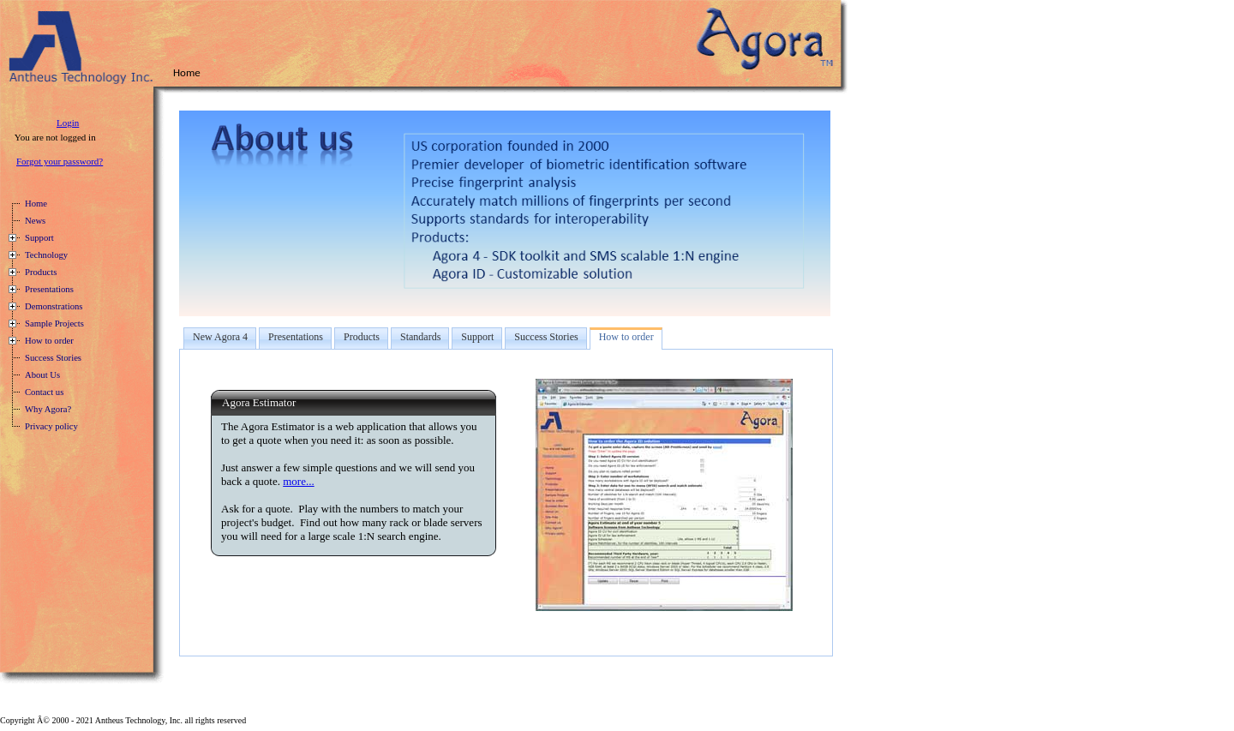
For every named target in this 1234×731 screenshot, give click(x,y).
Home (36, 203)
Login (68, 122)
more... (298, 481)
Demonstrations (53, 306)
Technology (46, 255)
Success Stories (53, 358)
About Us (42, 375)
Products (41, 272)
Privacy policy (51, 426)
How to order (49, 340)
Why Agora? (48, 409)
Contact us (44, 392)
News (35, 220)
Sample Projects (54, 323)
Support (39, 238)
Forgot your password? (59, 161)
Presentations (49, 289)
